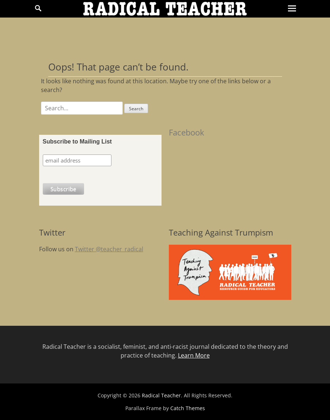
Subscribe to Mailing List (77, 141)
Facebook (186, 132)
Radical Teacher (161, 395)
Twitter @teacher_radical (109, 249)
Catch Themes (187, 408)
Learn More (194, 355)
